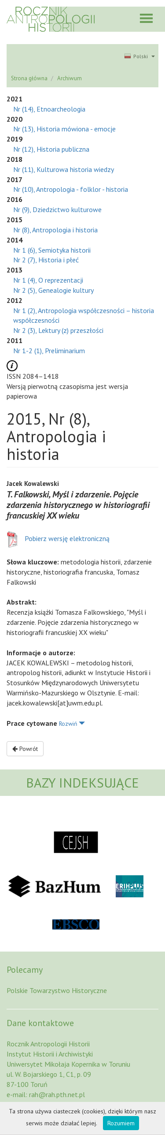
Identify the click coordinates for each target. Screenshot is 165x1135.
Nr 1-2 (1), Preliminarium (49, 350)
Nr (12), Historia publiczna (51, 149)
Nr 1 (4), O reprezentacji (48, 280)
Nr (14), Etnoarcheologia (49, 109)
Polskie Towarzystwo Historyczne (57, 990)
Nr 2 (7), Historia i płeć (46, 259)
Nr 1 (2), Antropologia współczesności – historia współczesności (83, 315)
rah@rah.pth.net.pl (57, 1094)
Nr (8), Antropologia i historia (55, 229)
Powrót (25, 749)
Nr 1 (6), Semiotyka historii (52, 250)
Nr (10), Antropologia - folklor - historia (70, 189)
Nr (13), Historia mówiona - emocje (64, 128)
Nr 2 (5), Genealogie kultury (53, 290)
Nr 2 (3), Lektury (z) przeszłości (58, 330)
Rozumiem (121, 1123)
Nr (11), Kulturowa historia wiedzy (63, 169)
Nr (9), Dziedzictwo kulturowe (57, 209)
